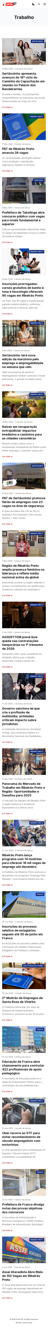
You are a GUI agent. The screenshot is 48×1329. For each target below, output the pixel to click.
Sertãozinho (37, 41)
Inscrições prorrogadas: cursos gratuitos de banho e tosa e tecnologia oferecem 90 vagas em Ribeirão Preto (23, 289)
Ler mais (7, 107)
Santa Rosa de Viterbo (33, 966)
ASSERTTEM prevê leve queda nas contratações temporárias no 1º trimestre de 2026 (22, 643)
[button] (33, 4)
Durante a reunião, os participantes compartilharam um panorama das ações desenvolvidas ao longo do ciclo (23, 98)
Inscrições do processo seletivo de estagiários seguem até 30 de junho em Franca (22, 932)
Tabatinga (38, 180)
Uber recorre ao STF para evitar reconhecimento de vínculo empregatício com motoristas (21, 1138)
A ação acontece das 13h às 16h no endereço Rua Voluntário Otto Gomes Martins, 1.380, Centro (21, 514)
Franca (40, 894)
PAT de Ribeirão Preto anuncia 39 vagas (18, 151)
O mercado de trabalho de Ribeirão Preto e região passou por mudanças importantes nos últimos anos (24, 804)
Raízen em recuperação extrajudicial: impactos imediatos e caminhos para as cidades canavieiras (22, 432)
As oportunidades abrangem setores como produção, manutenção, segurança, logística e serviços (21, 161)
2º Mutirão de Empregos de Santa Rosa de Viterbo (22, 1000)
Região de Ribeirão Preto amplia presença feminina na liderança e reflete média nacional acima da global (23, 571)
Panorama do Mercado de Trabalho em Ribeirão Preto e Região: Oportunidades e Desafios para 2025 (23, 789)
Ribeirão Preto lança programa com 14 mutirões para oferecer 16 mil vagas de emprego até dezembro (24, 861)
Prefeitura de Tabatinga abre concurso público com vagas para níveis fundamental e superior (23, 218)
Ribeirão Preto (36, 117)
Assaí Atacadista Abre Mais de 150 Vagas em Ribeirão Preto (22, 1276)
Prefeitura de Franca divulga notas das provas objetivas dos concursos (23, 1208)
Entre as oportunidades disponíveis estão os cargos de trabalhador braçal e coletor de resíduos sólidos (24, 233)
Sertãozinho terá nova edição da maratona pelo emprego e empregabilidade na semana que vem (22, 361)
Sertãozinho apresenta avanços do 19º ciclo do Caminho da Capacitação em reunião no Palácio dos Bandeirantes (23, 81)
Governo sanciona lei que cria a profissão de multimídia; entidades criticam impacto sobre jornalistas (21, 716)
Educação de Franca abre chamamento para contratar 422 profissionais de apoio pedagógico (23, 1067)
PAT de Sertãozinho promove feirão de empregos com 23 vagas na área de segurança (23, 502)
